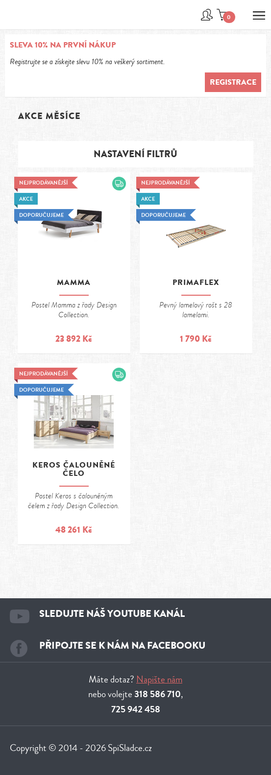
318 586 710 (157, 694)
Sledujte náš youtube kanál (112, 614)
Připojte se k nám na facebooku (122, 645)
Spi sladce (35, 20)
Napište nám (159, 679)
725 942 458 (135, 709)
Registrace (233, 82)
